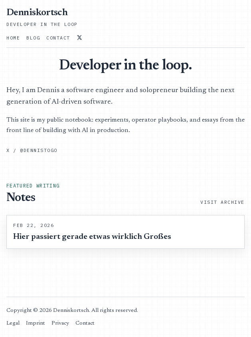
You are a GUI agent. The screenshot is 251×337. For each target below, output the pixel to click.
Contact (58, 38)
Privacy (60, 323)
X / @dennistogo (31, 150)
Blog (33, 38)
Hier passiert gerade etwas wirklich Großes (92, 237)
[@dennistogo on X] (79, 37)
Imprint (35, 323)
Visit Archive (222, 202)
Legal (13, 323)
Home (13, 38)
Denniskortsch (36, 13)
